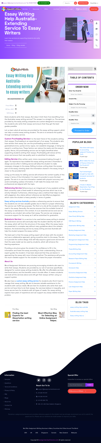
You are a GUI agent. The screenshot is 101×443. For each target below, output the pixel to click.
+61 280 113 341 (32, 3)
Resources (37, 9)
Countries (93, 3)
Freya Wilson (10, 105)
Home (8, 45)
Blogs (6, 398)
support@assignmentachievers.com (14, 3)
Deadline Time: (73, 120)
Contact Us (64, 9)
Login (71, 9)
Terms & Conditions (11, 387)
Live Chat (56, 9)
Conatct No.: (73, 98)
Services (26, 9)
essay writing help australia (79, 307)
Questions (8, 383)
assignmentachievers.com (48, 440)
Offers (46, 9)
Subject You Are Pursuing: (77, 104)
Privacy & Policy (10, 390)
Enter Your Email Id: (75, 91)
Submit (89, 385)
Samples (7, 379)
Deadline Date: (73, 112)
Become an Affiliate (77, 391)
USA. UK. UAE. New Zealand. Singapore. (48, 404)
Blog (13, 45)
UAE (36, 432)
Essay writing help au (77, 315)
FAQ (6, 394)
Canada (53, 432)
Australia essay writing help (79, 311)
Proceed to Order (82, 130)
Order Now (94, 9)
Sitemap (7, 409)
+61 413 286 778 (44, 3)
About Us (8, 401)
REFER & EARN (83, 3)
